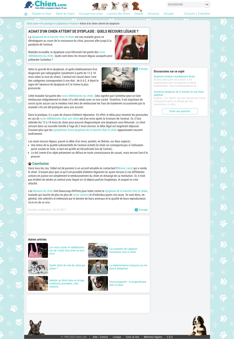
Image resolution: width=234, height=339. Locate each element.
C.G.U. (170, 337)
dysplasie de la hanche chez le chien (53, 37)
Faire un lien (132, 337)
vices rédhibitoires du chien (77, 95)
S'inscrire (189, 13)
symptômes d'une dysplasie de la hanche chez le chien (85, 130)
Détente (139, 13)
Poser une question (179, 111)
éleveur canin (125, 168)
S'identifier (204, 13)
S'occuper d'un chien (91, 13)
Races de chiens (65, 13)
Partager (141, 69)
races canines (81, 194)
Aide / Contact (100, 337)
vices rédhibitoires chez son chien (59, 118)
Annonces (153, 13)
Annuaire (169, 13)
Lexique (117, 337)
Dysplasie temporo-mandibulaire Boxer (174, 76)
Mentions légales (153, 337)
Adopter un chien (42, 13)
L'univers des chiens (118, 13)
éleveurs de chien (43, 191)
